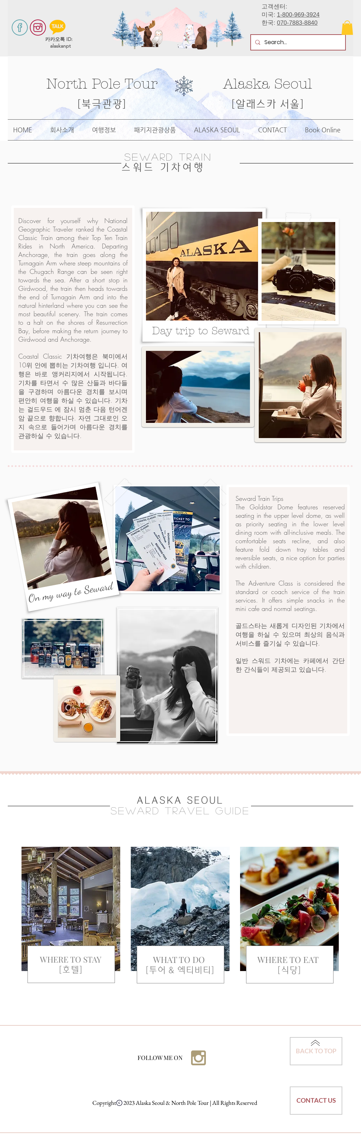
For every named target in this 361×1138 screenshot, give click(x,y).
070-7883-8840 (297, 22)
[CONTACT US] (316, 1100)
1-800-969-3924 (298, 14)
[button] (347, 27)
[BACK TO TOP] (316, 1051)
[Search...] (297, 42)
